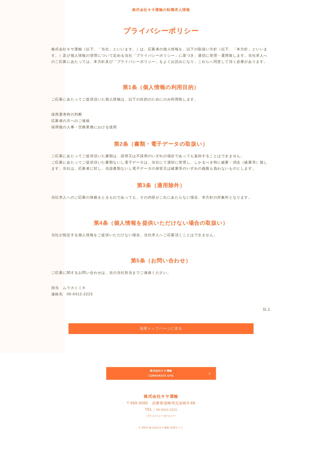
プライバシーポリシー (161, 432)
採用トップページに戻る (161, 328)
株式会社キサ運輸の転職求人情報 (161, 9)
